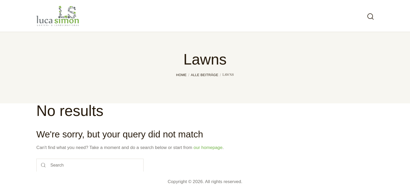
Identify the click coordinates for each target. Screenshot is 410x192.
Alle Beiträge (204, 75)
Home (181, 75)
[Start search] (370, 17)
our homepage (208, 147)
